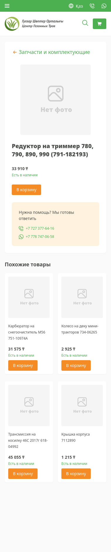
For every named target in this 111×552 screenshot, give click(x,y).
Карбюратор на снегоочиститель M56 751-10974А (26, 332)
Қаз (76, 6)
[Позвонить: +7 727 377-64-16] (92, 6)
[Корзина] (99, 23)
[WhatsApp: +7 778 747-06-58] (104, 6)
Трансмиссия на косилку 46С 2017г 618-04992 (28, 440)
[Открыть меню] (7, 6)
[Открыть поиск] (85, 23)
